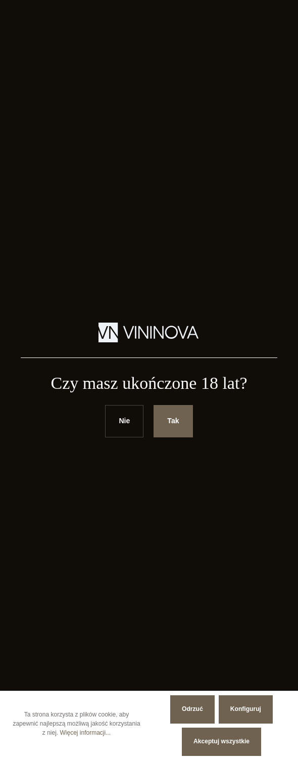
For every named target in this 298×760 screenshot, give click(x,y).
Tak (173, 421)
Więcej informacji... (85, 732)
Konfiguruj (245, 708)
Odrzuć (192, 708)
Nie (124, 421)
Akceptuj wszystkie (221, 741)
